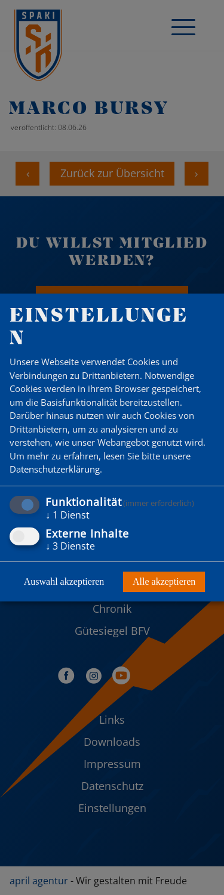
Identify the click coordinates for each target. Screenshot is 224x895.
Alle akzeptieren (164, 581)
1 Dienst (67, 514)
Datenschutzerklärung (55, 469)
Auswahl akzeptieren (64, 581)
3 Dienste (70, 546)
